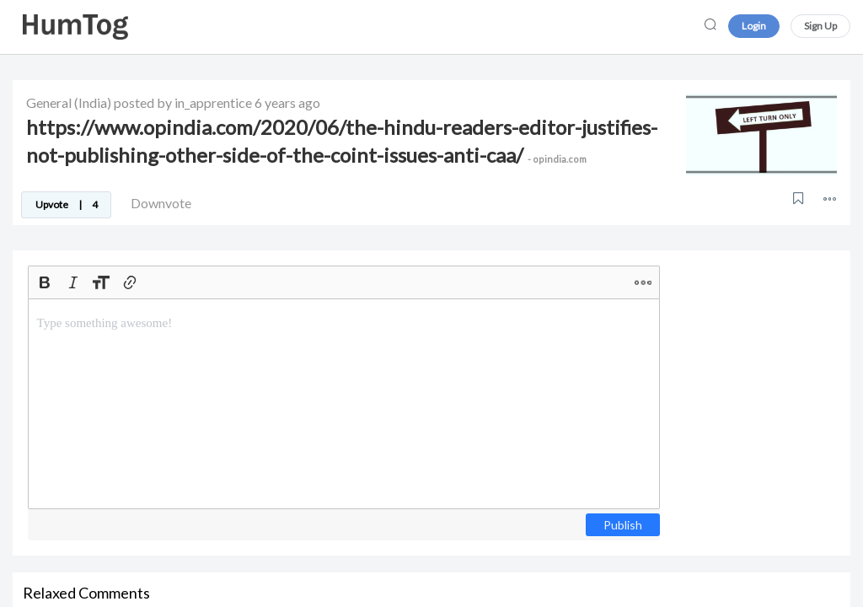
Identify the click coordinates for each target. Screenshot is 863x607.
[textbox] (344, 403)
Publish (622, 525)
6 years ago (287, 102)
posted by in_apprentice (183, 102)
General (49, 102)
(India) (92, 102)
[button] (830, 198)
